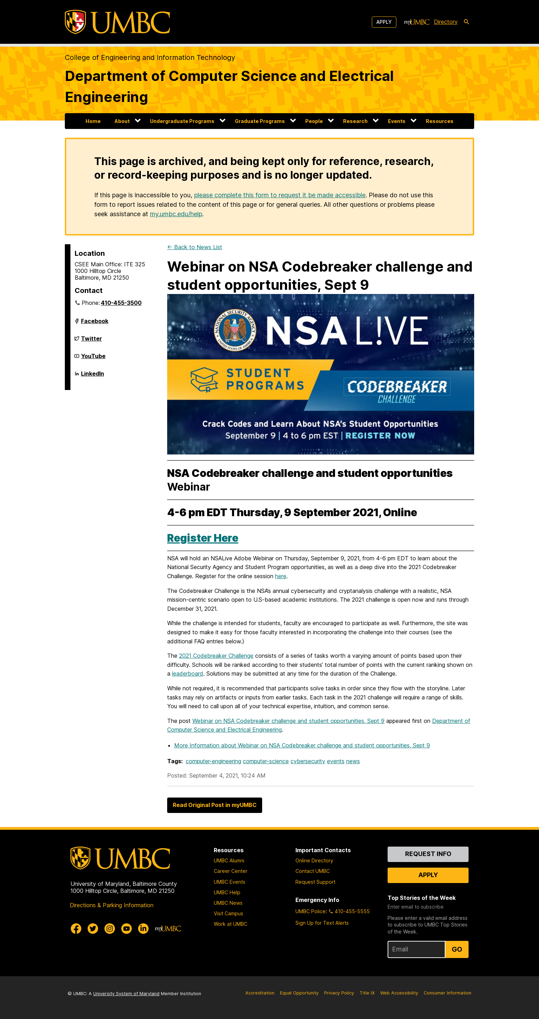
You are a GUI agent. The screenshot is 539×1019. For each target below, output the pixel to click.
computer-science (266, 761)
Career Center (230, 871)
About (122, 121)
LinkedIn (92, 376)
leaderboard (187, 673)
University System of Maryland (126, 993)
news (353, 761)
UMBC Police (310, 911)
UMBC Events (229, 882)
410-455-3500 (121, 302)
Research (355, 121)
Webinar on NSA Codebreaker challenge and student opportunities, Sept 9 (288, 720)
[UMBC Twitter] (93, 928)
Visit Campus (228, 913)
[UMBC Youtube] (126, 928)
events (335, 761)
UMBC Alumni (229, 860)
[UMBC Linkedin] (143, 928)
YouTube (93, 359)
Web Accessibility (399, 993)
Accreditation (259, 993)
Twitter (91, 341)
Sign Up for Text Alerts (322, 923)
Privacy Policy (339, 993)
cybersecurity (308, 761)
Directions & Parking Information (111, 905)
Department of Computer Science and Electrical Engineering (229, 86)
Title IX (367, 993)
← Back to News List (194, 247)
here (280, 576)
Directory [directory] (445, 21)
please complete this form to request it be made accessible (280, 195)
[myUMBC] (416, 22)
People (314, 121)
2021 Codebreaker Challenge (216, 655)
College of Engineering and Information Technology (150, 57)
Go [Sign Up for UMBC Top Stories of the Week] (457, 949)
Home (93, 121)
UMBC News (228, 903)
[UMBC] (117, 22)
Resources (439, 121)
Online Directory (314, 860)
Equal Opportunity (299, 993)
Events (396, 121)
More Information (302, 745)
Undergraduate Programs (182, 121)
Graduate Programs (260, 121)
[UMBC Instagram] (109, 928)
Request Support (315, 882)
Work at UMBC (230, 924)
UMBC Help (227, 892)
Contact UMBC (312, 871)
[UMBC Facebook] (76, 928)
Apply (384, 22)
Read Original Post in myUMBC (215, 804)
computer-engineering (213, 761)
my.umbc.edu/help (176, 214)
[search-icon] (466, 22)
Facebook (94, 324)
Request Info (428, 853)
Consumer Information (447, 993)
